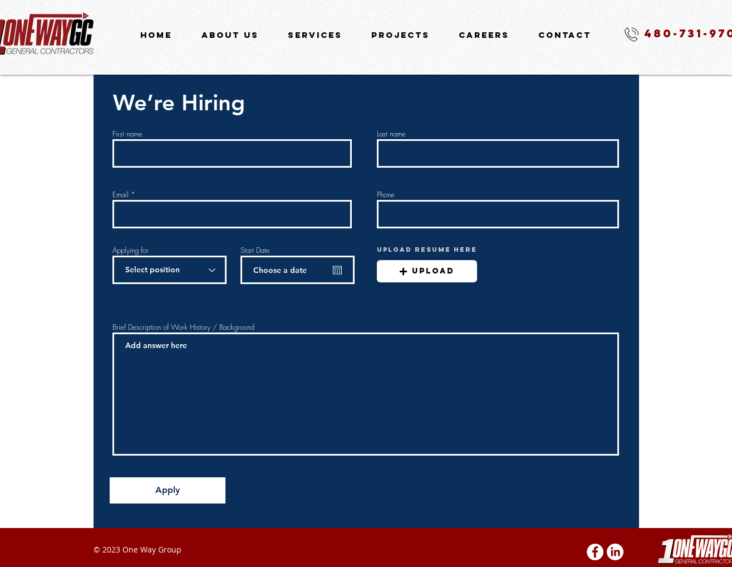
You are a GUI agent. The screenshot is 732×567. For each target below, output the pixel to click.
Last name (391, 134)
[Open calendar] (337, 270)
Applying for (130, 250)
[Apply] (167, 490)
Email (120, 194)
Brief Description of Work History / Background (183, 327)
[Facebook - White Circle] (595, 552)
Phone (386, 194)
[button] (427, 271)
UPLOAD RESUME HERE (427, 249)
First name (127, 134)
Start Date (255, 250)
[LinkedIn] (615, 552)
